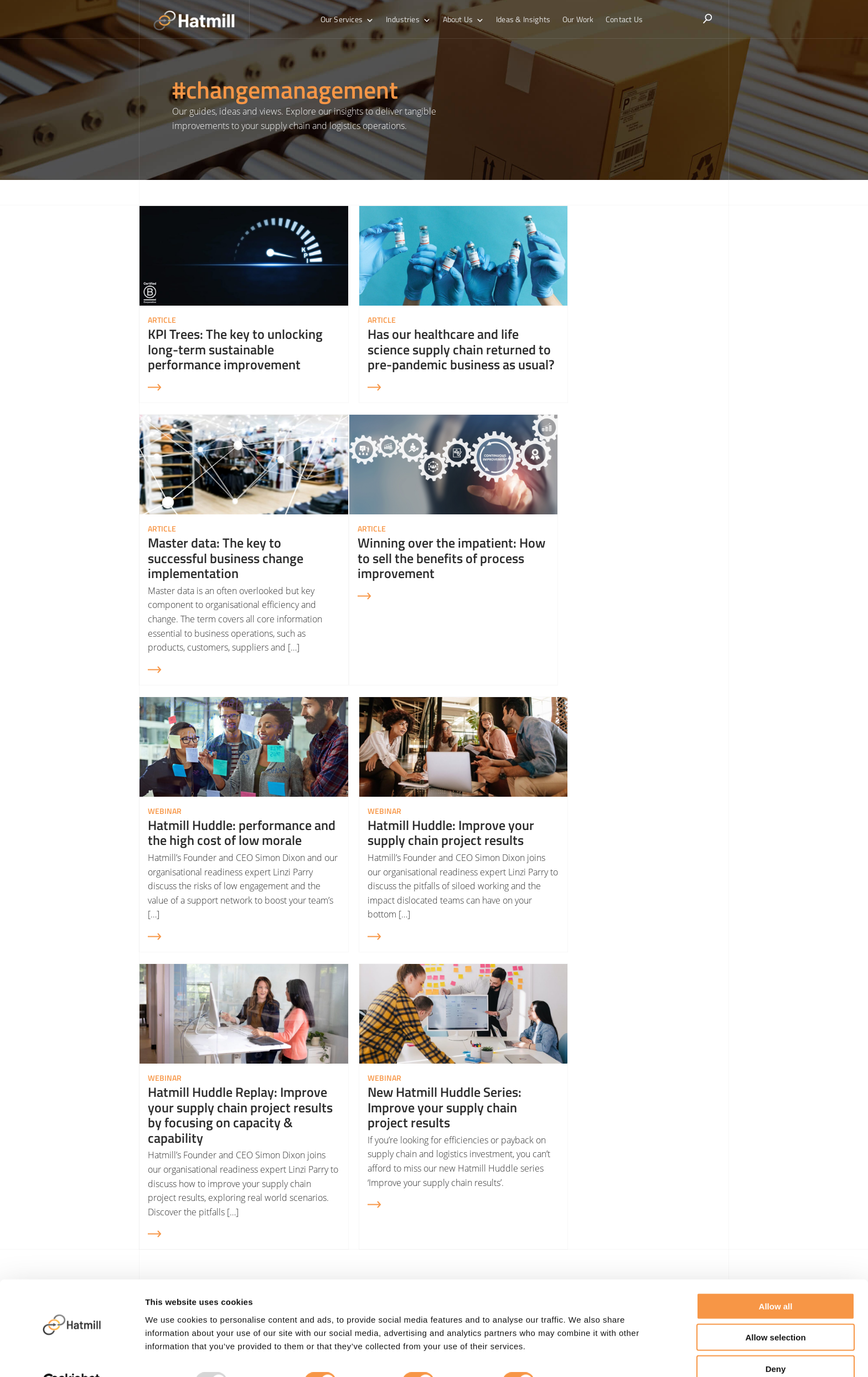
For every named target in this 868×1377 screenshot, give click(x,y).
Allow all (776, 1279)
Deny (776, 1342)
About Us (464, 19)
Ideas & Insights (522, 19)
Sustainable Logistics (622, 1211)
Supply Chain (459, 1174)
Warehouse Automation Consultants (504, 1230)
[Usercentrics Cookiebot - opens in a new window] (71, 1355)
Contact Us (619, 19)
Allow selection (775, 1311)
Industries (411, 19)
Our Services (352, 19)
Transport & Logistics (474, 1211)
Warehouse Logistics (474, 1193)
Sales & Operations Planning (637, 1193)
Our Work (575, 19)
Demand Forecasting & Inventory (645, 1174)
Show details (581, 1355)
